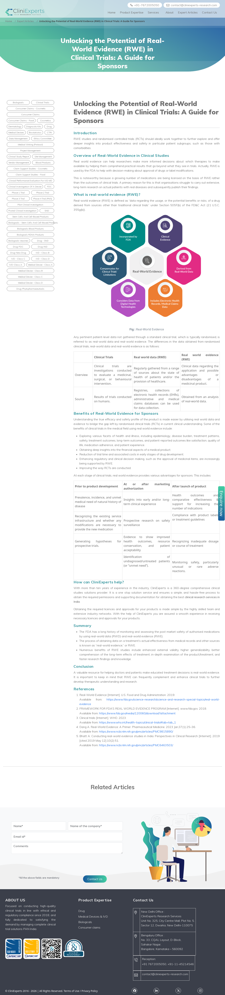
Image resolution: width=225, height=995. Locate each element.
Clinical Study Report (18, 156)
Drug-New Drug (18, 252)
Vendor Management (18, 162)
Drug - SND (43, 240)
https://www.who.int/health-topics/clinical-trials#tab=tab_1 (137, 722)
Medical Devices (16, 132)
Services (154, 12)
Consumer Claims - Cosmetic (30, 108)
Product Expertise (131, 12)
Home (112, 12)
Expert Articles (188, 12)
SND (47, 210)
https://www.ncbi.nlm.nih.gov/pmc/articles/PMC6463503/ (136, 745)
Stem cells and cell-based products (30, 216)
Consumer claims (89, 927)
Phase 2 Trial (42, 192)
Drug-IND (42, 246)
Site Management (43, 156)
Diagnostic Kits (33, 126)
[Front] (24, 12)
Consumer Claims (30, 114)
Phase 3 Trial (18, 198)
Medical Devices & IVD (93, 916)
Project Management (30, 150)
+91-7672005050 (144, 5)
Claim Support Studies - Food (30, 174)
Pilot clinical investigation (30, 204)
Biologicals (18, 102)
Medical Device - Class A (40, 264)
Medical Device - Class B (30, 270)
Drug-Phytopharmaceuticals (30, 288)
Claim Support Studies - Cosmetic (30, 168)
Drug (49, 126)
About (170, 12)
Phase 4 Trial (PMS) (42, 198)
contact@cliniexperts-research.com (191, 5)
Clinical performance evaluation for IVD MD (30, 180)
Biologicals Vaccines (18, 240)
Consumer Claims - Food (21, 120)
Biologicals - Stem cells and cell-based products (31, 222)
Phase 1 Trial (18, 192)
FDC (49, 186)
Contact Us (209, 12)
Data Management (18, 138)
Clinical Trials (42, 102)
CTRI (49, 132)
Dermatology (14, 126)
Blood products (43, 162)
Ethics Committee (42, 138)
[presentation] (39, 862)
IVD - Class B (42, 252)
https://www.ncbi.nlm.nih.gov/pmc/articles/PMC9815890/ (136, 731)
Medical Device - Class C (30, 276)
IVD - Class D (43, 258)
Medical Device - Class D (30, 282)
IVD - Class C (18, 258)
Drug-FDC (18, 246)
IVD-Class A (15, 264)
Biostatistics (35, 132)
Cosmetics (45, 120)
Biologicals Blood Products (30, 228)
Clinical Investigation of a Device (24, 186)
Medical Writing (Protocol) (30, 144)
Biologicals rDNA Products (30, 234)
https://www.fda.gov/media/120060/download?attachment (137, 713)
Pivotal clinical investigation (22, 210)
